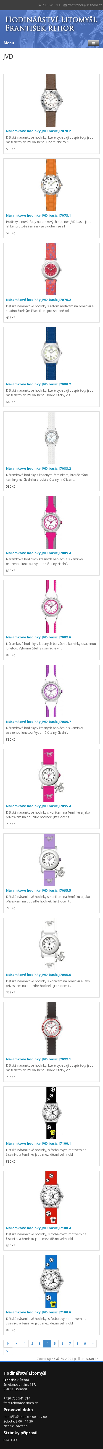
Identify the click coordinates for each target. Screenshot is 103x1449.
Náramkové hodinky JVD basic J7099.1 (38, 1059)
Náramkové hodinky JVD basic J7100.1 (38, 1143)
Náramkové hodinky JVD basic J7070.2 (38, 130)
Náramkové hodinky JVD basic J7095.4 (38, 805)
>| (8, 1351)
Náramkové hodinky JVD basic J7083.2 (38, 468)
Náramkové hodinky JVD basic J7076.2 (38, 299)
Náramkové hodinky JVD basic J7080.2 (38, 384)
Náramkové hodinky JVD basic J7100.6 (38, 1312)
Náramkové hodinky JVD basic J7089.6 (38, 637)
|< (8, 1343)
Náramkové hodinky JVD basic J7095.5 (38, 890)
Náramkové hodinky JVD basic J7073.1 (38, 215)
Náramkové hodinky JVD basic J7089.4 (38, 552)
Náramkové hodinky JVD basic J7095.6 (38, 974)
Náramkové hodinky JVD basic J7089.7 (38, 721)
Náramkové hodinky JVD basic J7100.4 (38, 1227)
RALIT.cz (10, 1439)
